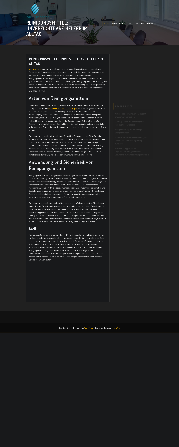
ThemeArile (115, 328)
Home (106, 23)
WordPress (88, 328)
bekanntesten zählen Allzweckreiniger (62, 108)
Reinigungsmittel (35, 69)
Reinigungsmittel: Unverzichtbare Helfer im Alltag (132, 23)
